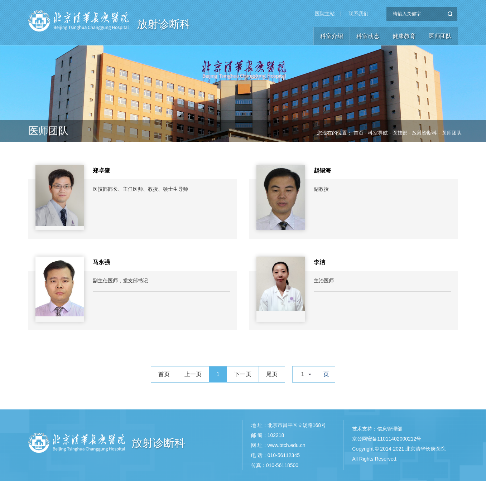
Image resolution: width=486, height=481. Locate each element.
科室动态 (367, 36)
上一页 (193, 374)
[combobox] (305, 374)
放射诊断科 (164, 24)
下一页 (242, 374)
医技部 (400, 133)
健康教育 (404, 36)
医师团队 (440, 36)
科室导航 (378, 133)
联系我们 (358, 13)
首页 (358, 133)
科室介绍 (331, 36)
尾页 (272, 374)
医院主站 (325, 13)
